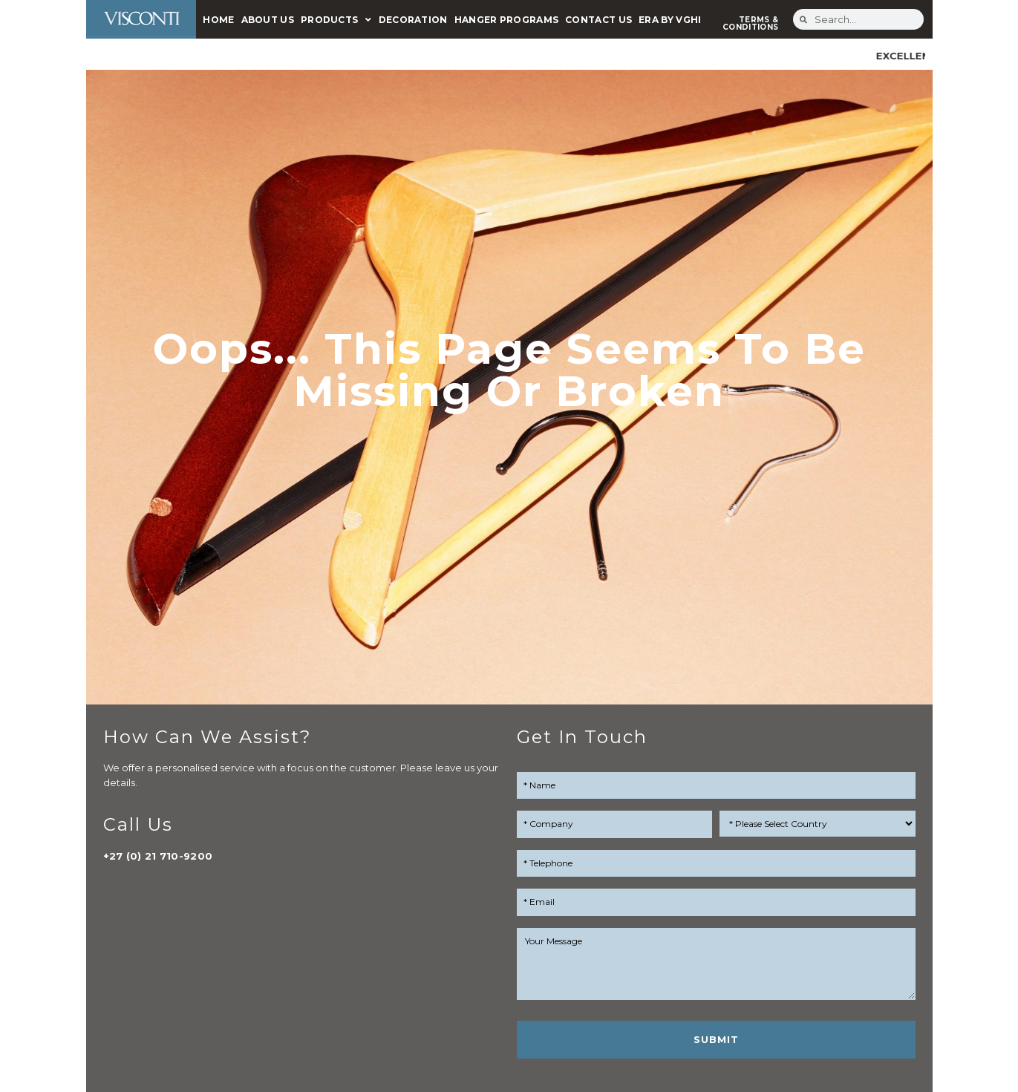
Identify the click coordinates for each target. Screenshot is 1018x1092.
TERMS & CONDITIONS (750, 23)
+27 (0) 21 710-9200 (158, 856)
